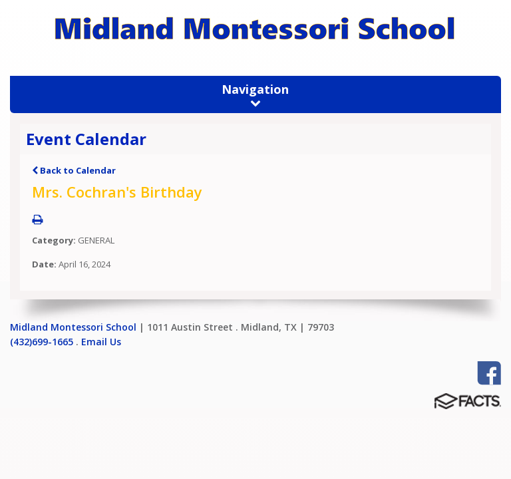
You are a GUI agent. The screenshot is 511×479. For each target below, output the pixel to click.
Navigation (255, 94)
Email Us (101, 341)
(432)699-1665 (41, 341)
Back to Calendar (74, 170)
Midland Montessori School (73, 327)
